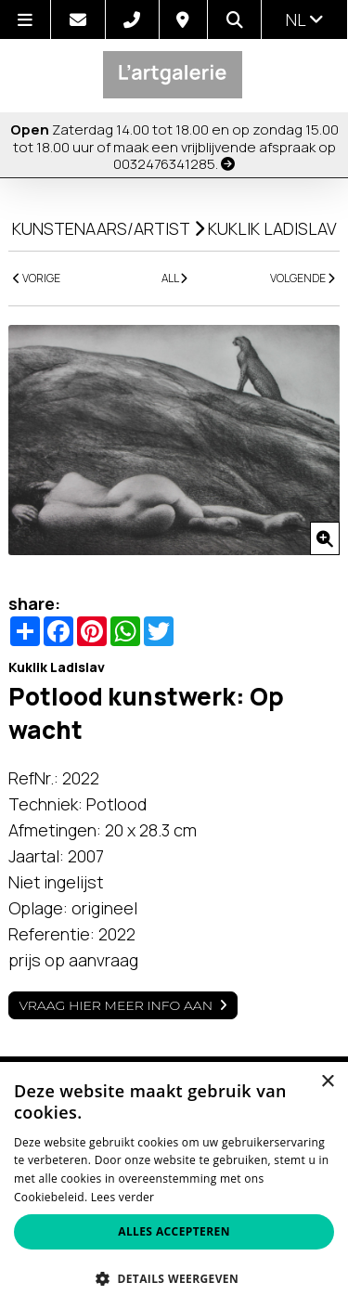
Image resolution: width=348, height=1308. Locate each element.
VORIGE (36, 278)
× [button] (327, 1082)
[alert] (174, 1185)
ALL (174, 278)
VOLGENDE (302, 278)
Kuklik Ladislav (272, 228)
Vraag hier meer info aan (116, 1005)
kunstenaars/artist (101, 228)
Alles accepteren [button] (174, 1231)
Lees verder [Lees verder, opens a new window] (123, 1197)
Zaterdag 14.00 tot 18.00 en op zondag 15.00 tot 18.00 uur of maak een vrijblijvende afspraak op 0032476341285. (174, 147)
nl (305, 19)
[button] (174, 1278)
